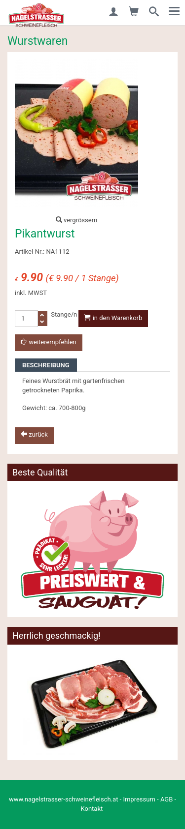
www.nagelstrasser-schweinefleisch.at (63, 799)
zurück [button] (34, 434)
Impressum (139, 799)
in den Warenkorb (113, 318)
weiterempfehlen (48, 342)
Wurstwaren (37, 41)
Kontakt (92, 808)
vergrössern (80, 220)
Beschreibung (46, 365)
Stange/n (64, 314)
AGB (166, 799)
